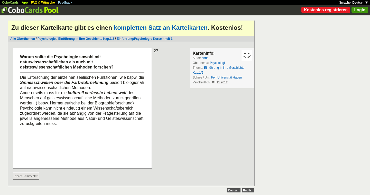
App (25, 2)
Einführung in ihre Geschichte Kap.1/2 (86, 39)
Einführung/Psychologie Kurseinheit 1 (144, 39)
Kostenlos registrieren (326, 10)
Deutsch (360, 2)
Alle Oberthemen (22, 39)
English (248, 190)
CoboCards (10, 2)
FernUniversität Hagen (226, 77)
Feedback (65, 2)
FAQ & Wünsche (43, 2)
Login (359, 10)
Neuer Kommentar (26, 176)
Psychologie (47, 39)
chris (205, 58)
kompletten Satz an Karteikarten (161, 27)
